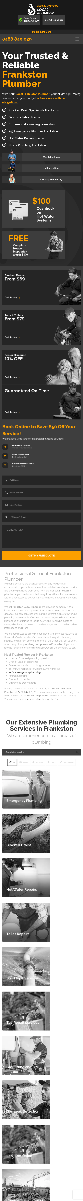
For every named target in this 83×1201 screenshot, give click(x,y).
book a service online (29, 699)
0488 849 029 (41, 31)
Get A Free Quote (54, 20)
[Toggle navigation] (77, 39)
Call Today (18, 295)
